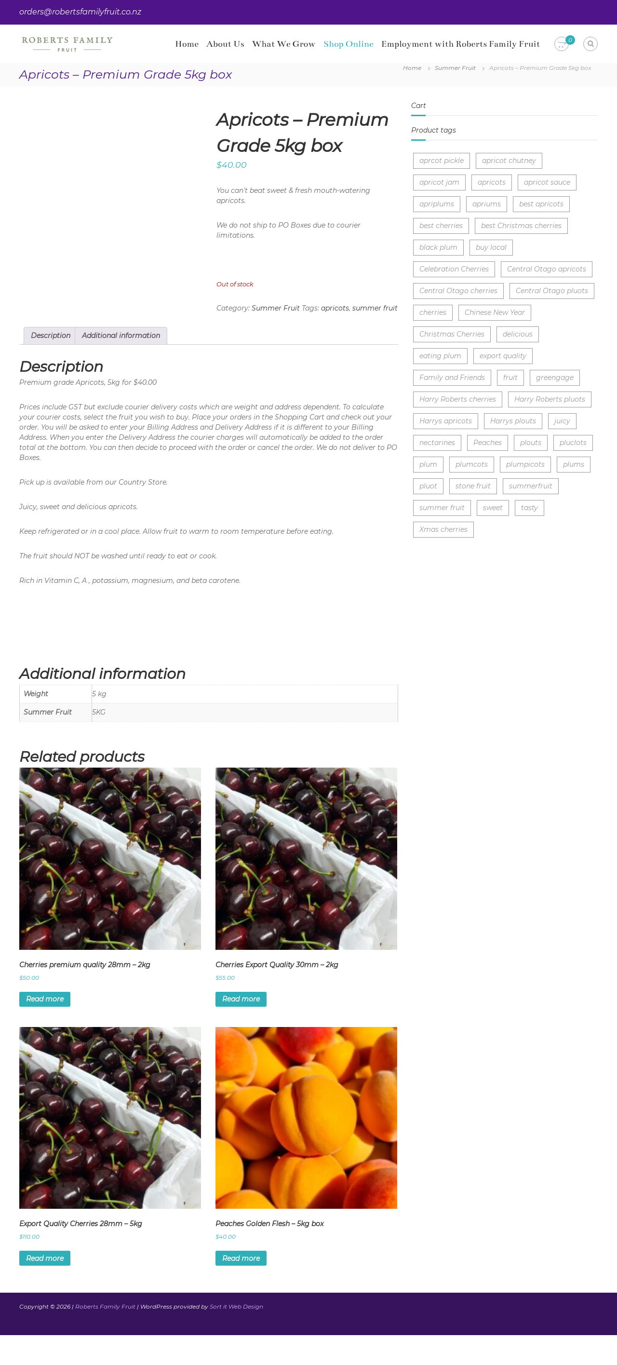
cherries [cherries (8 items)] (432, 312)
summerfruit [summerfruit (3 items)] (530, 486)
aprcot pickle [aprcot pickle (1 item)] (441, 160)
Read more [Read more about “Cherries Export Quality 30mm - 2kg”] (241, 1029)
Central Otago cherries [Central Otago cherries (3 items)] (458, 290)
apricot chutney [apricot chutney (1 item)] (509, 160)
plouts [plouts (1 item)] (530, 442)
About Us (225, 44)
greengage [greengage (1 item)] (555, 377)
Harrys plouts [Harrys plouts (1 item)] (513, 421)
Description (50, 365)
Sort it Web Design (236, 1336)
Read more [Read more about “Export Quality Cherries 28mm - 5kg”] (45, 1288)
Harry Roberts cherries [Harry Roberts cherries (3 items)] (457, 399)
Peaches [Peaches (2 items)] (487, 442)
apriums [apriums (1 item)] (486, 204)
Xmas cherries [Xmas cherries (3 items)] (443, 529)
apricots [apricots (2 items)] (492, 182)
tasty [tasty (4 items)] (529, 507)
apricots (335, 308)
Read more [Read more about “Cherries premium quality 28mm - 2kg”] (45, 1029)
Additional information (121, 365)
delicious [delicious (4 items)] (518, 334)
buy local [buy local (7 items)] (491, 247)
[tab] (51, 366)
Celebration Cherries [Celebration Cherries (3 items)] (454, 269)
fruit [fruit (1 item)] (510, 377)
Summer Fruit (455, 67)
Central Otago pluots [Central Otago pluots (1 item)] (552, 290)
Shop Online (348, 44)
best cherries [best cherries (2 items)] (441, 225)
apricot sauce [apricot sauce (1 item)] (547, 182)
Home (187, 44)
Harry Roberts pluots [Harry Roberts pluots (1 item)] (549, 399)
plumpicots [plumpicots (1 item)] (525, 464)
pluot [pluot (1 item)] (428, 486)
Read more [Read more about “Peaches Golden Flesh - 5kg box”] (241, 1288)
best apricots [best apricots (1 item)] (541, 204)
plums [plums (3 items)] (573, 464)
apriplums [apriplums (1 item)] (436, 204)
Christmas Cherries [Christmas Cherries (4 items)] (451, 334)
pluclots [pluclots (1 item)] (573, 442)
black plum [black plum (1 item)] (438, 247)
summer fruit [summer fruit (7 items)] (442, 507)
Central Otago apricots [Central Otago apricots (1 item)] (546, 269)
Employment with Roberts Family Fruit (460, 44)
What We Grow (284, 44)
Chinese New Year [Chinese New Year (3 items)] (495, 312)
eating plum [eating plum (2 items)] (440, 355)
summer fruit (375, 308)
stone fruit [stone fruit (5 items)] (473, 486)
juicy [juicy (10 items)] (562, 421)
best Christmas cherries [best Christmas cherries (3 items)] (521, 225)
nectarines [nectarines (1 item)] (437, 442)
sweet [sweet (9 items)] (493, 507)
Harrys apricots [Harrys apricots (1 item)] (445, 421)
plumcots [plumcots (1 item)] (472, 464)
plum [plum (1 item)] (428, 464)
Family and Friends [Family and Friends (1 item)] (452, 377)
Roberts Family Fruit (105, 1336)
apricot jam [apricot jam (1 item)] (439, 182)
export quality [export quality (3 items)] (503, 355)
